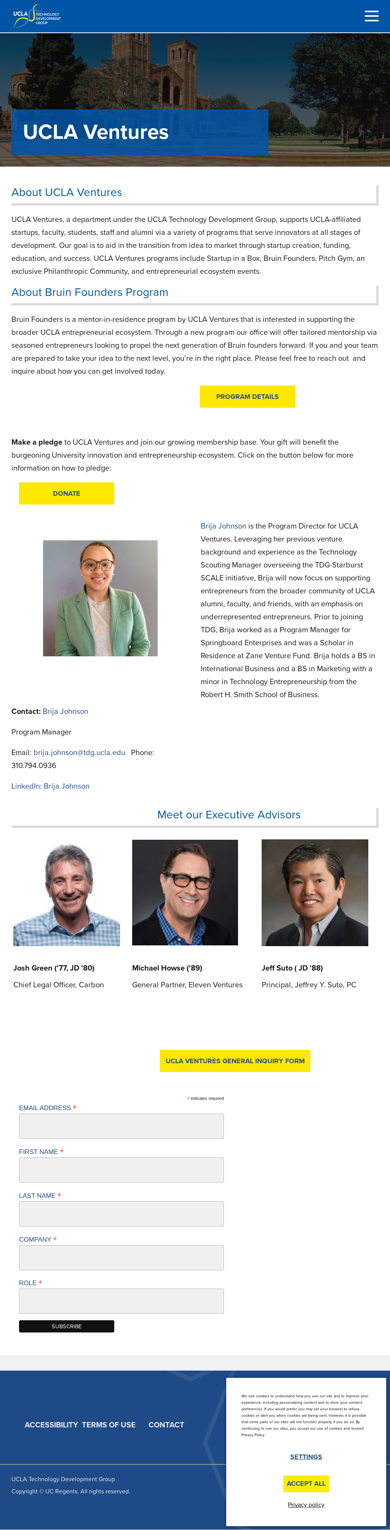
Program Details (247, 396)
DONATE (66, 493)
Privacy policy (306, 1505)
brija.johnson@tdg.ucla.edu (80, 752)
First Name (41, 1151)
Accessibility (51, 1425)
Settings (306, 1457)
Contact (166, 1425)
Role (30, 1282)
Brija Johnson (65, 711)
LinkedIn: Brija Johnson (50, 786)
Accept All (306, 1483)
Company (38, 1239)
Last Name (40, 1195)
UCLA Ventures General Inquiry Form (235, 1061)
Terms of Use (109, 1425)
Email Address (48, 1107)
